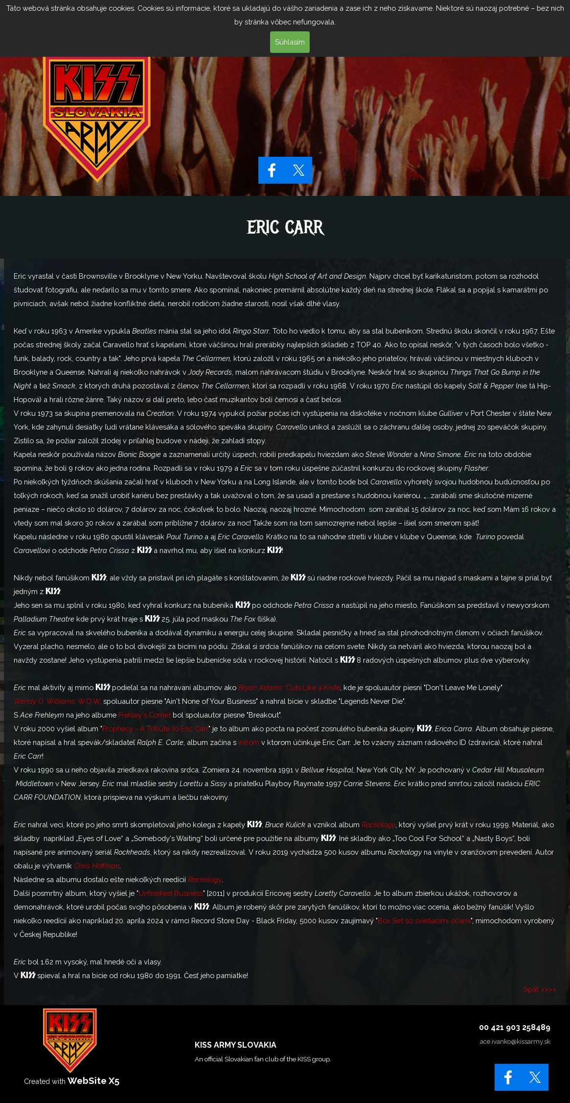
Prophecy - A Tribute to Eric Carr (155, 728)
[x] (298, 170)
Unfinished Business (170, 893)
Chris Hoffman (96, 866)
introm (248, 742)
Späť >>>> (540, 989)
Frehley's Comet (144, 715)
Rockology (378, 824)
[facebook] (271, 170)
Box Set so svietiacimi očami (424, 920)
